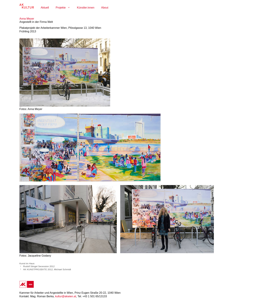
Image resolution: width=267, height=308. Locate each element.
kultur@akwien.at (65, 296)
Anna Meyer (26, 18)
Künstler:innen (85, 7)
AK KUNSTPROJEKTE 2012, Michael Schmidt (47, 269)
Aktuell (45, 7)
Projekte (65, 7)
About (104, 7)
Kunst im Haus (26, 263)
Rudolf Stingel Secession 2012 (39, 266)
